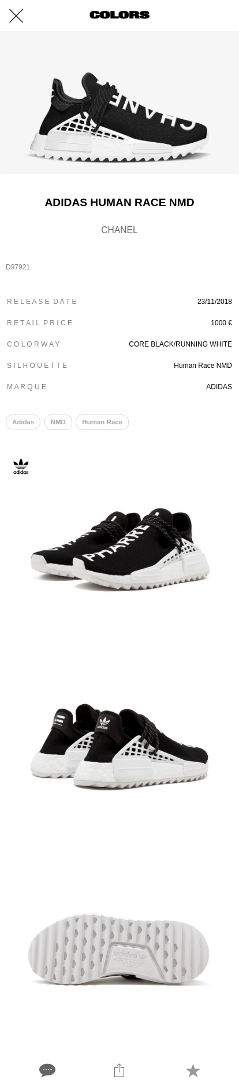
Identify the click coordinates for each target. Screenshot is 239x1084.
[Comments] (46, 1070)
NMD (58, 422)
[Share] (119, 1070)
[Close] (16, 16)
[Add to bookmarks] (193, 1070)
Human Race (102, 422)
